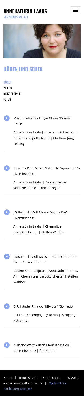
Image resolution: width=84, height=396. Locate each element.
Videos (7, 88)
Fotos (7, 99)
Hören (7, 82)
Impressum (28, 377)
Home (7, 377)
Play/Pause (7, 118)
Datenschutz (51, 377)
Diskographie (12, 93)
